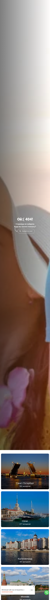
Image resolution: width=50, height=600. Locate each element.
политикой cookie (7, 592)
